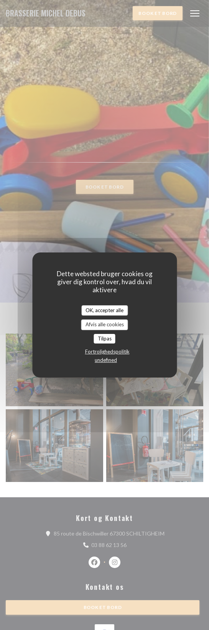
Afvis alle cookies (105, 324)
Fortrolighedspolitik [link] (107, 351)
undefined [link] (106, 360)
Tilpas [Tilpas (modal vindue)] (105, 338)
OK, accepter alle (104, 310)
